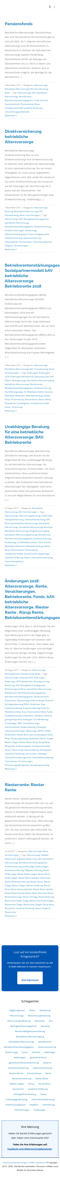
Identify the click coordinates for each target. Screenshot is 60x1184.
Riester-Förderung (35, 885)
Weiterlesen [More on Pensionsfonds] (10, 115)
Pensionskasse (25, 241)
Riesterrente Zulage (13, 904)
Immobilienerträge (31, 723)
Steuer (8, 407)
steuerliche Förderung (14, 753)
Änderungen (32, 372)
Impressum (41, 1162)
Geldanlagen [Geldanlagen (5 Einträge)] (20, 1057)
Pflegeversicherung (33, 870)
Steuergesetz (46, 750)
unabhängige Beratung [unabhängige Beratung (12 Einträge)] (16, 1099)
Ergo (43, 704)
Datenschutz (10, 700)
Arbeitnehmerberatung (35, 519)
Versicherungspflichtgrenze (17, 765)
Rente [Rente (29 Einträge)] (48, 1073)
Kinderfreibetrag (28, 727)
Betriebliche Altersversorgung (40, 380)
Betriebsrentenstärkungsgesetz (19, 100)
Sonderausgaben (23, 746)
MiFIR (47, 731)
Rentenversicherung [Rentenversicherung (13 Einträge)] (21, 1078)
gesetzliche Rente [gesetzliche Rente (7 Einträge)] (38, 1057)
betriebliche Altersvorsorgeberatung (21, 534)
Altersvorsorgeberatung (29, 515)
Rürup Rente (10, 403)
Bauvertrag (10, 685)
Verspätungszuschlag (39, 765)
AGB (32, 1162)
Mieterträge (31, 731)
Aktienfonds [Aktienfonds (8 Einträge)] (45, 1010)
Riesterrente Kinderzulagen (42, 900)
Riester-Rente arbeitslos (21, 889)
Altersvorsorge (41, 85)
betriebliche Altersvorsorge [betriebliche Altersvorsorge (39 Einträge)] (21, 1041)
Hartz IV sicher (44, 542)
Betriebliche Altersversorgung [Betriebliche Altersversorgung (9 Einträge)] (30, 1036)
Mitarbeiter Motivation (15, 395)
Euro (24, 711)
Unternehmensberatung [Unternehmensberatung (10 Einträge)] (43, 1099)
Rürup (35, 742)
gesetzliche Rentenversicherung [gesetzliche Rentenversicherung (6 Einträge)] (24, 1062)
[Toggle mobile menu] (54, 7)
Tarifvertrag (17, 407)
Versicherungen (33, 215)
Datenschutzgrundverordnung (30, 700)
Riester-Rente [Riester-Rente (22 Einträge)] (41, 1078)
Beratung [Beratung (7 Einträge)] (45, 1026)
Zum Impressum (30, 980)
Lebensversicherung (32, 238)
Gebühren (38, 715)
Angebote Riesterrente (27, 859)
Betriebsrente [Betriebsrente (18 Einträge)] (44, 1041)
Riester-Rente (45, 399)
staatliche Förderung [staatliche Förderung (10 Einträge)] (38, 1089)
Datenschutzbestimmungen (15, 1162)
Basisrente (40, 376)
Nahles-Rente (23, 734)
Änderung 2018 (26, 677)
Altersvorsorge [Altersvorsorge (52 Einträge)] (17, 1015)
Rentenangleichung (19, 738)
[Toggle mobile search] (50, 7)
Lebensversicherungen (15, 731)
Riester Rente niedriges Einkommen (34, 878)
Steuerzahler (31, 753)
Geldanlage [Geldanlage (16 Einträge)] (49, 1052)
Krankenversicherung (14, 870)
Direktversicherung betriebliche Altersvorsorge (23, 136)
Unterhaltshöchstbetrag (42, 757)
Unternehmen (11, 761)
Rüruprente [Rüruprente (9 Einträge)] (18, 1089)
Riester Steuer (36, 881)
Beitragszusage (19, 380)
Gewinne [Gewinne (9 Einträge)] (47, 1062)
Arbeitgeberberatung (14, 519)
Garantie (44, 100)
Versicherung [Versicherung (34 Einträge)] (48, 1104)
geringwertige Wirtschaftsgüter (19, 719)
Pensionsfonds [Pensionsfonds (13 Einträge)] (16, 1073)
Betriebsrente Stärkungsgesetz (32, 692)
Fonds (36, 100)
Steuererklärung (31, 750)
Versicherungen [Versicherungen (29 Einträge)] (22, 1110)
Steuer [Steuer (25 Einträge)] (43, 1094)
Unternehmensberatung (42, 557)
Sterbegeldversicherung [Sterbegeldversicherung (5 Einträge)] (25, 1094)
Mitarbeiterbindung (34, 395)
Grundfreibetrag (41, 719)
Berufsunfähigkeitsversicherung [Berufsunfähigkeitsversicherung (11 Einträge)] (30, 1031)
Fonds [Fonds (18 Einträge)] (25, 1052)
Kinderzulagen (42, 866)
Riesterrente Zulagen (32, 904)
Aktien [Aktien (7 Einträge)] (32, 1010)
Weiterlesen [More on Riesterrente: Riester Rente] (10, 916)
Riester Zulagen (12, 742)
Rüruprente (10, 746)
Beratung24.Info (12, 673)
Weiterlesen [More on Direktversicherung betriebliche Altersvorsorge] (10, 249)
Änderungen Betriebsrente (22, 376)
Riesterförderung (46, 897)
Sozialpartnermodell (14, 108)
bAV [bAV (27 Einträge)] (51, 1021)
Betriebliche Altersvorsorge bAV (19, 89)
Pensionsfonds (18, 23)
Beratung (9, 211)
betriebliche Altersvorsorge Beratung (35, 527)
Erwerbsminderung (13, 708)
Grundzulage (10, 723)
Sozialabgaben (23, 403)
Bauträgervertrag (41, 681)
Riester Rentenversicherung (17, 881)
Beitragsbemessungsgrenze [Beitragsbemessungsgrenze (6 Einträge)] (24, 1026)
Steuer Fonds (17, 750)
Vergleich (9, 245)
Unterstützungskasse (42, 241)
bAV (34, 92)
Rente (7, 92)
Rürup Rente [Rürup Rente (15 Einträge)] (44, 1083)
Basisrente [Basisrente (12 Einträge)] (40, 1021)
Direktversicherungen (14, 230)
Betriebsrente (25, 96)
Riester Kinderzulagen (27, 874)
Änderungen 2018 (13, 681)
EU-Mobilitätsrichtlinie (34, 391)
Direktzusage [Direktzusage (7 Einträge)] (11, 1052)
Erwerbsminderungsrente (34, 708)
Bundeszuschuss (41, 696)
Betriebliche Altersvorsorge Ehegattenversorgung (27, 531)
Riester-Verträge (30, 897)
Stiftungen (42, 753)
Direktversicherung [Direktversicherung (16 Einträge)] (47, 1047)
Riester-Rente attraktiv (43, 889)
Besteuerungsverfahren (15, 689)
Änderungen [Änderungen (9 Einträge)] (39, 1110)
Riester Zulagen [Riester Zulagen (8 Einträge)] (17, 1083)
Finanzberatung (41, 89)
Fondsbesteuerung (13, 715)
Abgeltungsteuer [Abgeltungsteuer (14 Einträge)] (17, 1010)
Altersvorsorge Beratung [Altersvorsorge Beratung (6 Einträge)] (19, 1021)
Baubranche (27, 681)
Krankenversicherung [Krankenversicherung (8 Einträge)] (18, 1068)
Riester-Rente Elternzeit (35, 893)
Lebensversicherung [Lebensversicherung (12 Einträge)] (42, 1068)
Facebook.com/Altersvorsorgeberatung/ (30, 1148)
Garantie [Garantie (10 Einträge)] (36, 1052)
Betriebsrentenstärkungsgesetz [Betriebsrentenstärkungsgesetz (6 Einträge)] (19, 1047)
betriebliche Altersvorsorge (17, 222)
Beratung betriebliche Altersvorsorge (21, 523)
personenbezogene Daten (41, 734)
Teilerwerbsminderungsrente (18, 757)
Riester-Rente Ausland (14, 893)
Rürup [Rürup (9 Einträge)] (31, 1083)
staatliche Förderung (33, 108)
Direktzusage (31, 230)
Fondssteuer (27, 715)
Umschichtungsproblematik (17, 111)
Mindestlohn (10, 734)
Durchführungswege (14, 391)
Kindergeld (41, 727)
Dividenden (35, 704)
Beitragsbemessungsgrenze (36, 219)
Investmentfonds (12, 104)
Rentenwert (34, 738)
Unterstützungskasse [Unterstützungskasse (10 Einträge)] (15, 1104)
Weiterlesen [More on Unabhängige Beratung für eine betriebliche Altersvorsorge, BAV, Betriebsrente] (10, 565)
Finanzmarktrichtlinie (36, 711)
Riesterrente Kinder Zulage (17, 900)
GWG (19, 723)
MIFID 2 (41, 731)
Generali (48, 715)
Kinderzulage (29, 866)
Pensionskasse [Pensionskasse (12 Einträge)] (34, 1073)
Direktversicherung (42, 226)
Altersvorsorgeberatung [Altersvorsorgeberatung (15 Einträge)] (39, 1015)
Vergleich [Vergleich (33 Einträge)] (34, 1104)
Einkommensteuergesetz (16, 234)
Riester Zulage (46, 738)
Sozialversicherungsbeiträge (36, 553)
